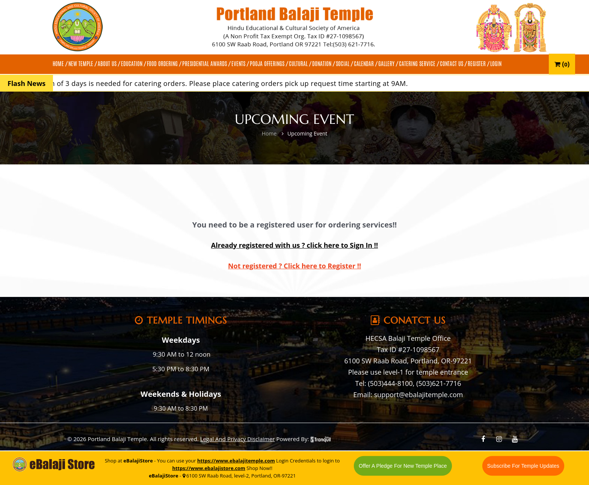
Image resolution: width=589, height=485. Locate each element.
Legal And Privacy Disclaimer (237, 439)
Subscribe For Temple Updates (523, 466)
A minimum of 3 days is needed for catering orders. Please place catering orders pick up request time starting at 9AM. (223, 83)
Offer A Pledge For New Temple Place (403, 466)
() (562, 64)
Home (269, 133)
